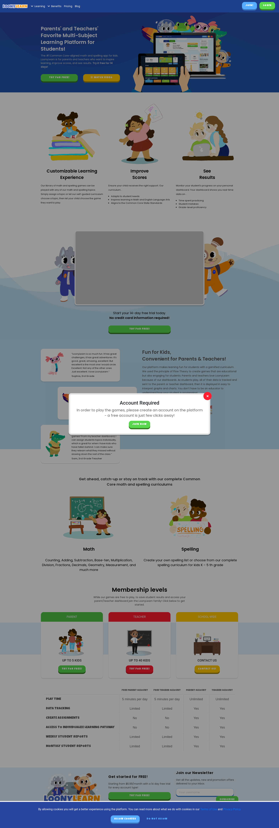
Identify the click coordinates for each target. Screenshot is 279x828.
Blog (77, 6)
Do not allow (157, 819)
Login (267, 5)
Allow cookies (125, 819)
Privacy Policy (232, 809)
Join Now (139, 424)
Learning (38, 6)
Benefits (54, 6)
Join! (249, 5)
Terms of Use (208, 809)
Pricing (68, 6)
